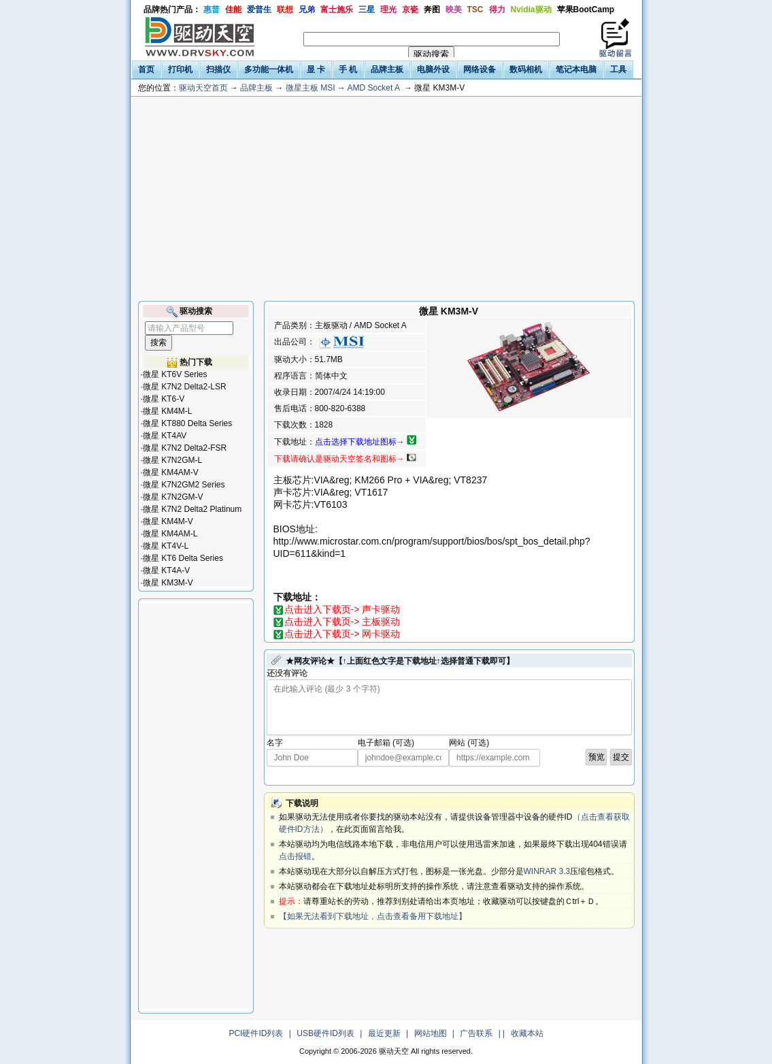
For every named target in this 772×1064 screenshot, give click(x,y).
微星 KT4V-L (165, 546)
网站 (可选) (469, 742)
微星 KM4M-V (168, 521)
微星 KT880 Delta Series (187, 423)
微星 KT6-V (163, 399)
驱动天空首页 (203, 88)
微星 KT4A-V (166, 570)
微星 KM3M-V (168, 582)
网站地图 (430, 1033)
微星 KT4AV (164, 435)
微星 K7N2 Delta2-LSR (184, 386)
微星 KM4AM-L (170, 533)
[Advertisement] (386, 198)
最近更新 (384, 1033)
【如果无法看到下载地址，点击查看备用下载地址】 (373, 916)
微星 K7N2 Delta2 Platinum (192, 509)
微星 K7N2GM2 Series (184, 484)
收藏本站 (527, 1033)
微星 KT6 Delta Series (183, 558)
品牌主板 (256, 88)
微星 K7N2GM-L (172, 460)
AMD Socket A (374, 88)
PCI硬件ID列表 (256, 1033)
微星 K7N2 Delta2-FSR (184, 448)
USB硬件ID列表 (325, 1033)
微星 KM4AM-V (171, 472)
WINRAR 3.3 (547, 871)
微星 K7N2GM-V (173, 497)
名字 (275, 742)
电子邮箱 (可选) (386, 742)
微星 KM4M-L (167, 411)
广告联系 (476, 1033)
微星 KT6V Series (175, 374)
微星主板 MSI (310, 88)
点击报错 (295, 856)
